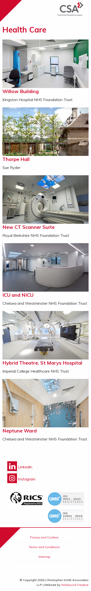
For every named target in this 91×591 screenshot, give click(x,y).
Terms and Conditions (44, 547)
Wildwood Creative (75, 585)
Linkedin (19, 466)
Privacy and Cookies (44, 537)
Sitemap (44, 557)
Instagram (21, 479)
